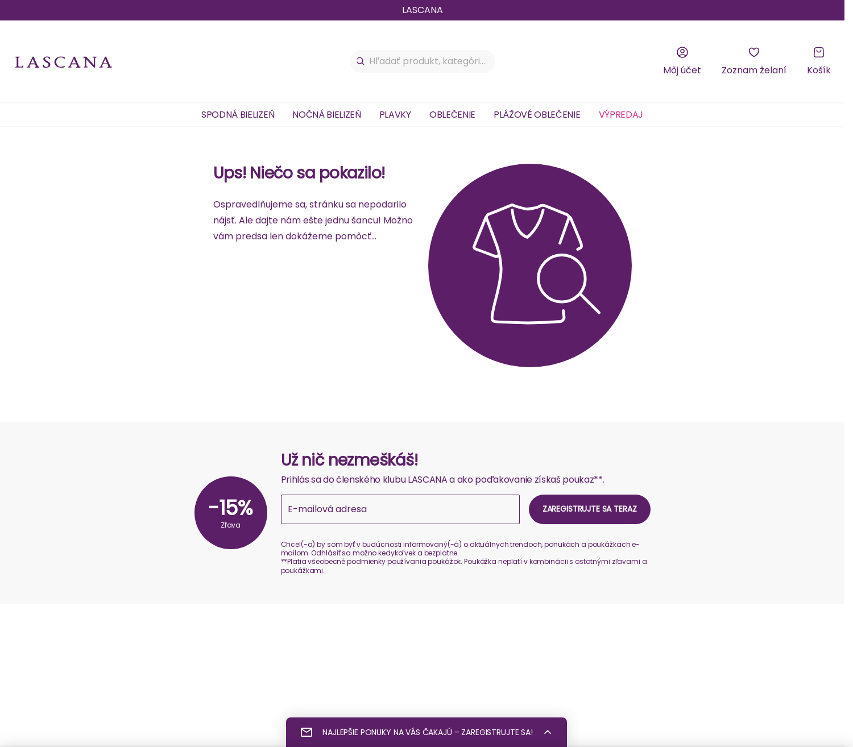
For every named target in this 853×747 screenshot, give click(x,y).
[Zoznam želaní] (754, 61)
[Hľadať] (361, 61)
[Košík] (818, 61)
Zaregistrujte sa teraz (590, 508)
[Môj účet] (682, 61)
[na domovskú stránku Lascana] (63, 62)
